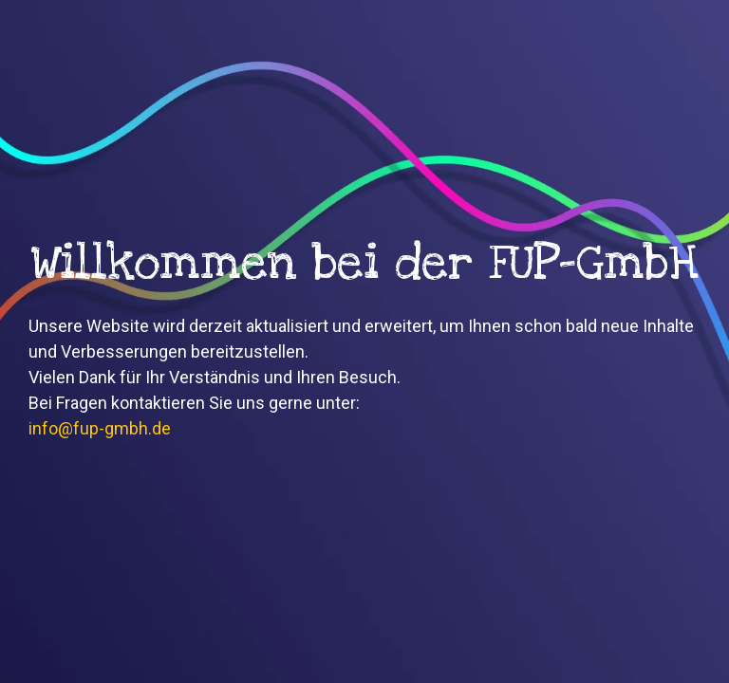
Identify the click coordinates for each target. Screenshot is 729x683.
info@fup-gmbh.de (99, 428)
